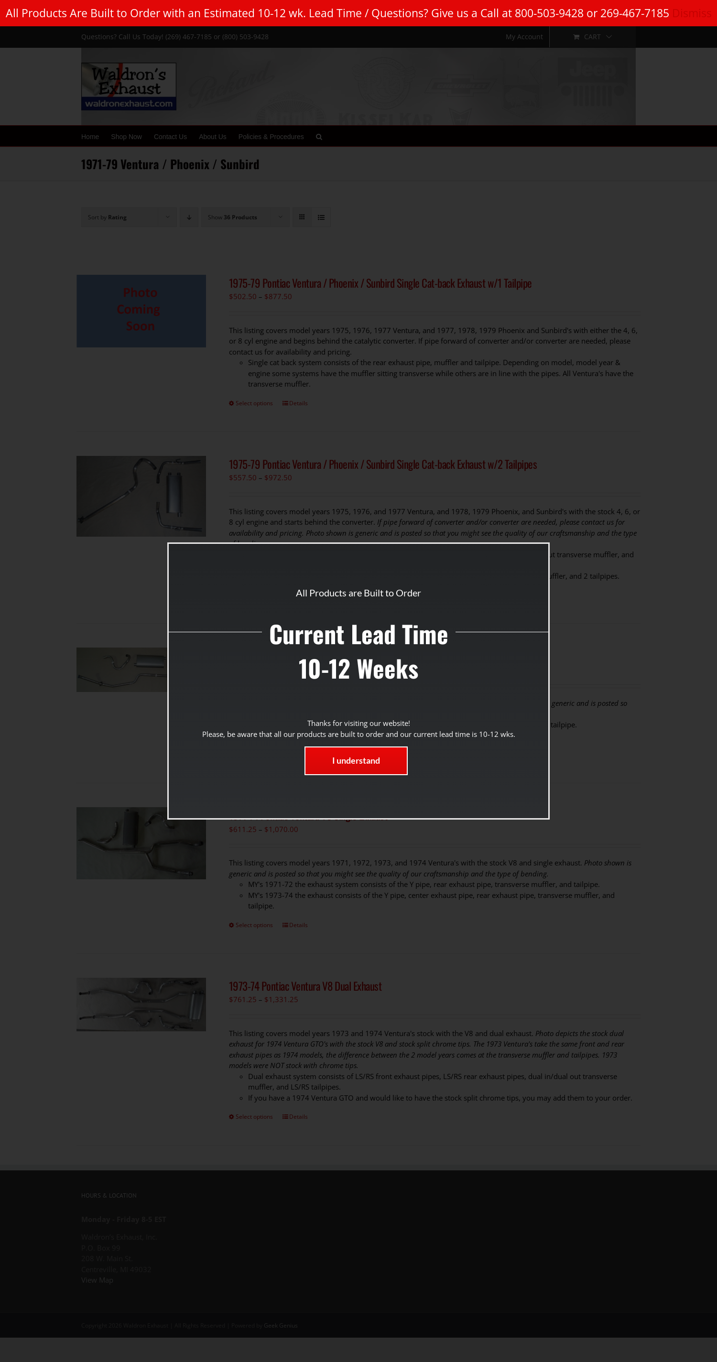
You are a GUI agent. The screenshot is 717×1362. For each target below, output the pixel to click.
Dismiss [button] (692, 13)
